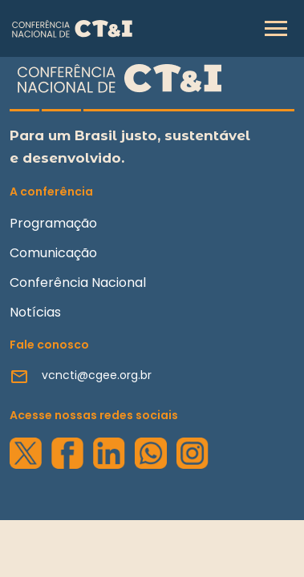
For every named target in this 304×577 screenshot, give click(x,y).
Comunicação (53, 253)
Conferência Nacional (78, 282)
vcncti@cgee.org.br (97, 375)
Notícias (35, 312)
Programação (53, 223)
